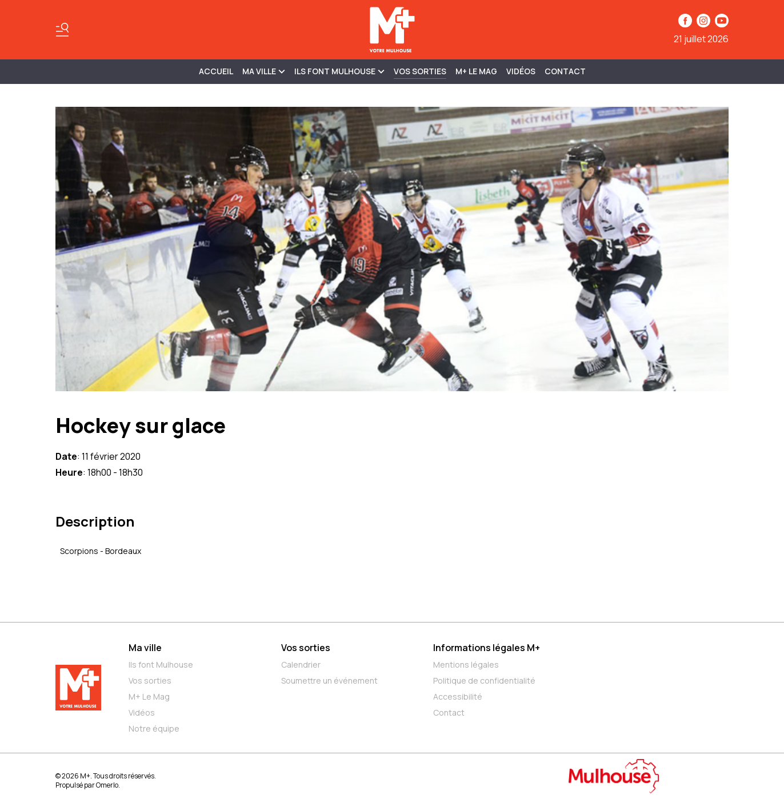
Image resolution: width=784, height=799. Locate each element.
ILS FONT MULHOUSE (339, 71)
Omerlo (107, 785)
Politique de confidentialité (484, 680)
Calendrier (301, 664)
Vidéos (520, 71)
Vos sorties (420, 71)
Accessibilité (457, 696)
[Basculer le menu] (62, 30)
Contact (565, 71)
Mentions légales (466, 664)
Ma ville (145, 647)
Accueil (216, 71)
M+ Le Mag (476, 71)
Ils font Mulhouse (161, 664)
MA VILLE (263, 71)
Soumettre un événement (329, 680)
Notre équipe (154, 728)
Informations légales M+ (486, 647)
